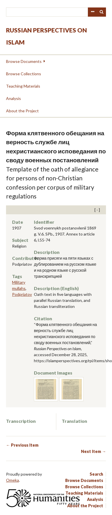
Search (101, 12)
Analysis (13, 98)
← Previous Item (22, 445)
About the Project (22, 110)
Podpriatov (22, 294)
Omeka (12, 480)
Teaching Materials (23, 86)
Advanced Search (92, 12)
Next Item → (93, 451)
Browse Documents (24, 61)
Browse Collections (23, 73)
